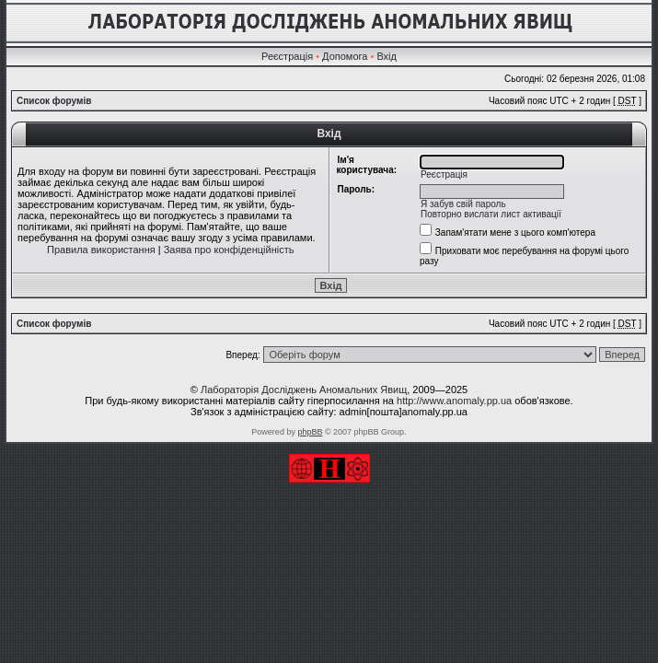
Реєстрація (287, 56)
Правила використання (101, 249)
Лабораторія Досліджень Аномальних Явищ (304, 389)
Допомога (344, 56)
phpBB (309, 431)
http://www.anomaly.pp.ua (454, 400)
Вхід (386, 56)
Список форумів (54, 101)
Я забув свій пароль (463, 204)
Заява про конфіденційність (229, 249)
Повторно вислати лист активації (491, 214)
